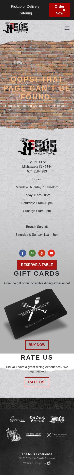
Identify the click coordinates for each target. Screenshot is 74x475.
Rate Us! (37, 382)
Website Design (32, 463)
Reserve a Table (37, 265)
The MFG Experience (37, 454)
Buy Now (37, 345)
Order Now (59, 10)
